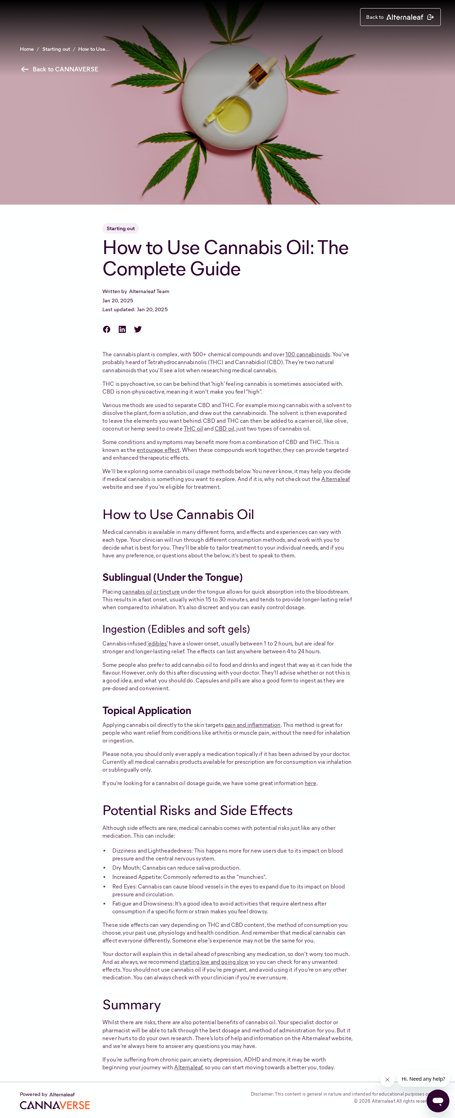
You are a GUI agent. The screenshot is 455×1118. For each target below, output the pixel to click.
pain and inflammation (252, 725)
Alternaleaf (335, 479)
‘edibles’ (157, 643)
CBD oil (224, 428)
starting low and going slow (214, 961)
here (310, 783)
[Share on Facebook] (108, 329)
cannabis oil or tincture (151, 591)
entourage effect (158, 450)
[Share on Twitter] (139, 329)
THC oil (193, 428)
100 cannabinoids (307, 354)
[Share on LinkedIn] (123, 329)
